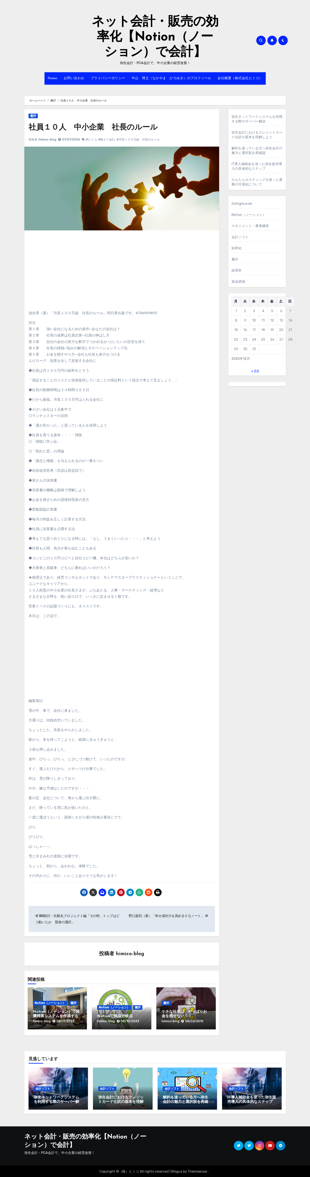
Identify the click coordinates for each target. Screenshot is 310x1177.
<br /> (41, 260)
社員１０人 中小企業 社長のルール (97, 127)
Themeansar (197, 1171)
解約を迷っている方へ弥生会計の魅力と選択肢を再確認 (185, 1101)
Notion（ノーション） (50, 1003)
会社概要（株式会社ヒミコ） (240, 78)
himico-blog (47, 139)
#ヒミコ (91, 139)
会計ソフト (240, 237)
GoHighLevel (242, 204)
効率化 (237, 248)
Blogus (176, 1171)
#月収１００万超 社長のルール (138, 139)
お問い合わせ (74, 78)
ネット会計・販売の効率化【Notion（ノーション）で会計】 (155, 37)
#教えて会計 (106, 139)
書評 (33, 116)
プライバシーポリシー (108, 78)
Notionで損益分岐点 (115, 1016)
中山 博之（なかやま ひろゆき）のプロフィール (171, 78)
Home (52, 78)
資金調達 (238, 282)
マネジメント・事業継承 (250, 226)
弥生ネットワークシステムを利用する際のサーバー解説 (56, 1101)
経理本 (237, 270)
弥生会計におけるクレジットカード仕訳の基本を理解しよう (121, 1101)
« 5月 (255, 371)
